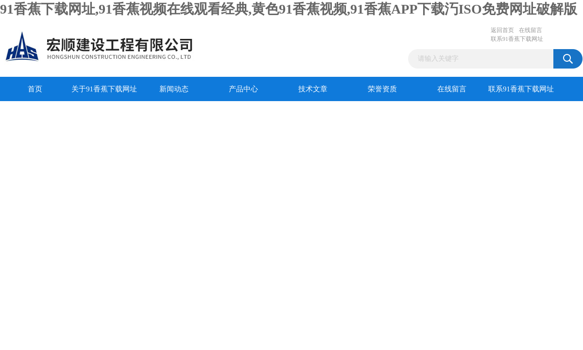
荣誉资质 (382, 89)
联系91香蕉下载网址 (517, 38)
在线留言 (530, 30)
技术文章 (312, 89)
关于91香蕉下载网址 (104, 89)
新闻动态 (174, 89)
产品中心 (243, 89)
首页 (35, 89)
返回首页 (502, 30)
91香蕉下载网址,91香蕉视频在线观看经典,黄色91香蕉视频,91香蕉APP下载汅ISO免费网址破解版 (288, 9)
